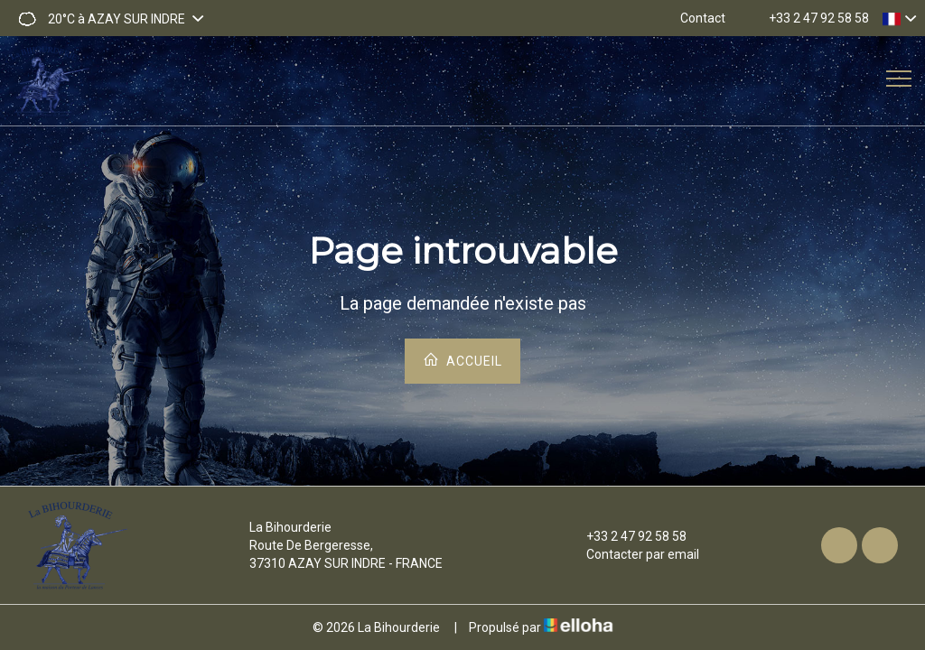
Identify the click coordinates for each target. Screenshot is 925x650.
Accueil (462, 359)
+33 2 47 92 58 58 (626, 536)
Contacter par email (632, 554)
